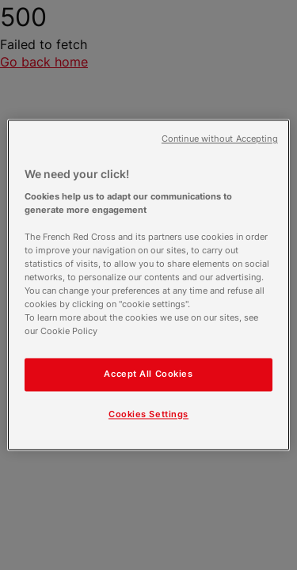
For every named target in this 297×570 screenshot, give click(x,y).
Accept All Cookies (148, 374)
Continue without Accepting (220, 139)
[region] (148, 284)
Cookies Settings (148, 414)
